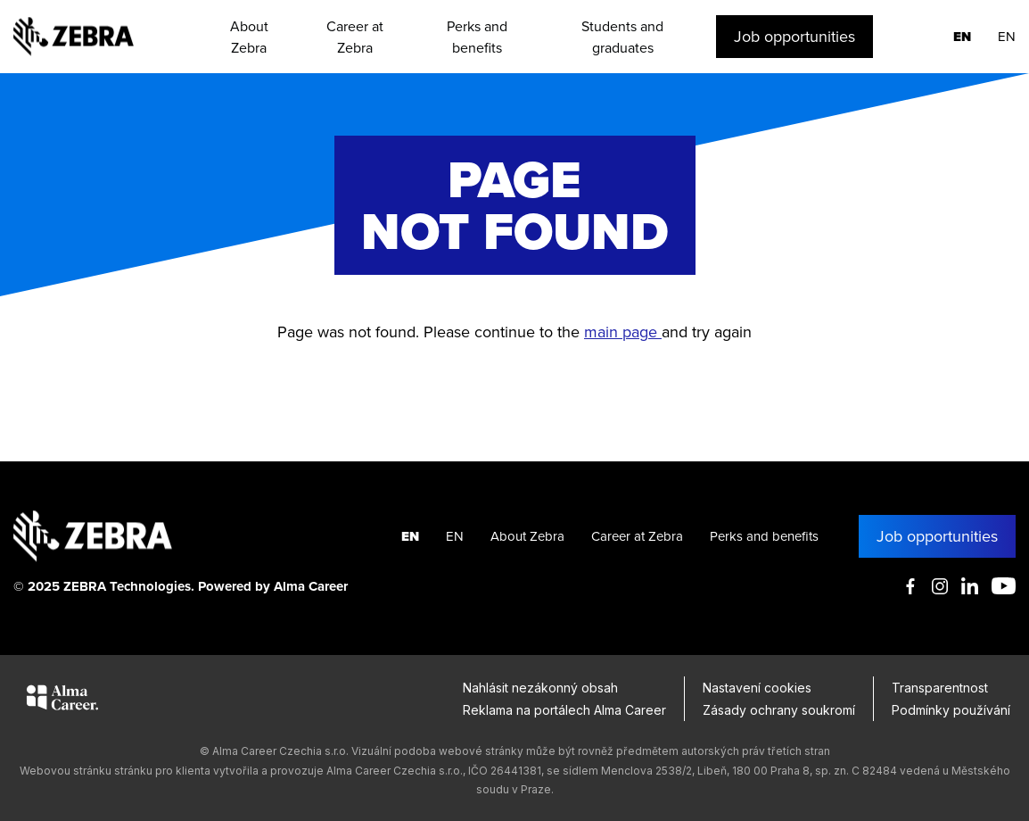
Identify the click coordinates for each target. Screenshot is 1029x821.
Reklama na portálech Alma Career (564, 709)
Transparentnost (940, 687)
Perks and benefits (477, 36)
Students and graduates (622, 36)
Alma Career (311, 586)
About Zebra (249, 36)
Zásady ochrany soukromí (779, 709)
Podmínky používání (951, 709)
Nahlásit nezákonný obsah (540, 687)
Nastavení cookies (757, 687)
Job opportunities (794, 36)
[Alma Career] (62, 700)
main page (623, 331)
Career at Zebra (354, 36)
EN (962, 36)
